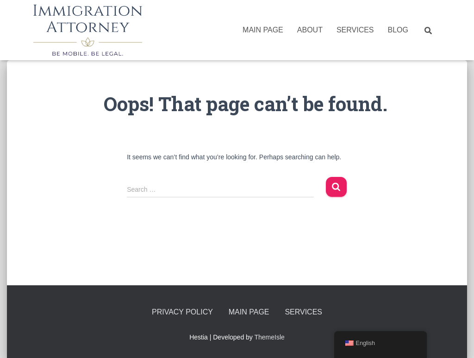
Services (355, 30)
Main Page (263, 30)
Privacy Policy (182, 312)
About (310, 30)
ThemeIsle (270, 337)
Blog (398, 30)
